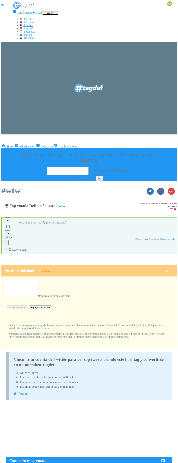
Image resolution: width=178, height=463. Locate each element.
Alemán (26, 28)
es (50, 12)
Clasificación (22, 12)
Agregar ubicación (40, 310)
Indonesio (27, 31)
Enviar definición (17, 310)
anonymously (169, 239)
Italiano (26, 34)
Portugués (27, 22)
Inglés (25, 18)
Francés (26, 25)
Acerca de (44, 146)
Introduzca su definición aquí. (57, 299)
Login (37, 12)
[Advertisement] (89, 432)
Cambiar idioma (65, 146)
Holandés (27, 37)
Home (7, 146)
